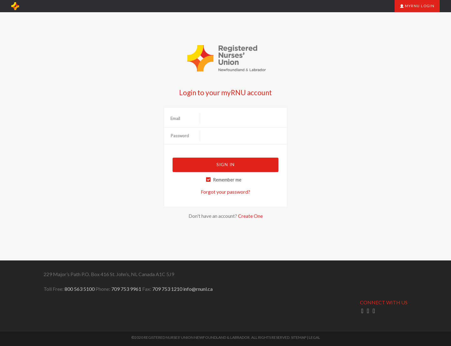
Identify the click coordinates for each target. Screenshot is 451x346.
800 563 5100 (80, 289)
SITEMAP (298, 337)
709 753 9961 (126, 289)
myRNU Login (417, 6)
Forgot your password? (225, 192)
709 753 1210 (167, 289)
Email (175, 118)
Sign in (225, 164)
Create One (250, 216)
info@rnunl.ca (198, 289)
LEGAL (314, 337)
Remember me (227, 179)
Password (179, 135)
